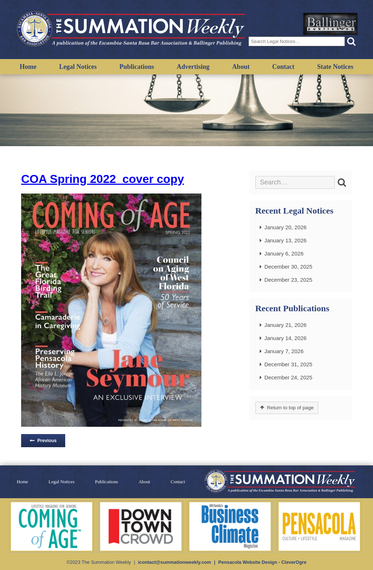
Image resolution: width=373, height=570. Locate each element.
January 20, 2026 (285, 227)
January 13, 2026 (285, 240)
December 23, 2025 (288, 280)
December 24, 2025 (288, 377)
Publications (136, 66)
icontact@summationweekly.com (174, 562)
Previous (46, 440)
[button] (351, 41)
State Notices (335, 66)
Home (28, 66)
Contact (283, 66)
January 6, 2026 (284, 253)
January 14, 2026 (285, 338)
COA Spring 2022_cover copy (102, 179)
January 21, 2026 (285, 325)
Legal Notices (78, 66)
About (241, 66)
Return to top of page (290, 407)
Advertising (193, 66)
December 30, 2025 (288, 266)
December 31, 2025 (288, 364)
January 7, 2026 (284, 351)
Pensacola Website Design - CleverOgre (262, 562)
